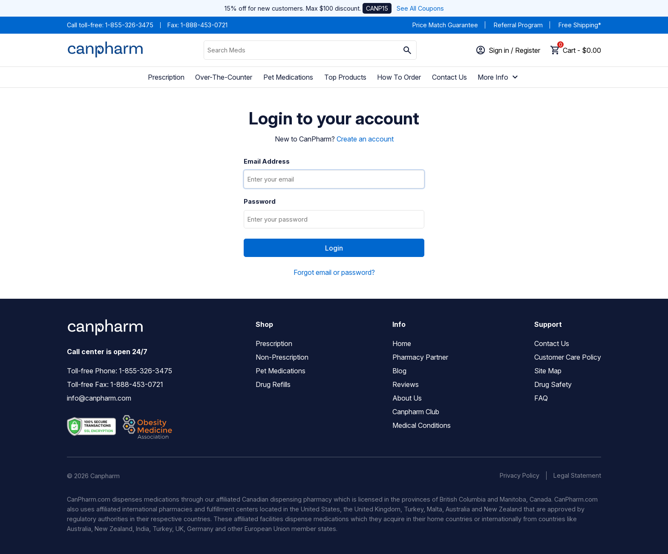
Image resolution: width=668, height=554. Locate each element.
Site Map (547, 370)
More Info (499, 77)
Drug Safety (553, 384)
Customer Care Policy (567, 357)
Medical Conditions (421, 425)
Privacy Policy (519, 475)
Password (260, 202)
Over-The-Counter (223, 77)
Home (401, 343)
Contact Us (449, 77)
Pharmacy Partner (420, 357)
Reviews (405, 384)
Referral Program (518, 25)
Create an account (365, 139)
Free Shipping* (580, 25)
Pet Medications (288, 77)
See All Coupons (420, 8)
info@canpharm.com (99, 398)
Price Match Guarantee (445, 25)
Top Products (345, 77)
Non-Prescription (282, 357)
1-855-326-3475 (129, 25)
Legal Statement (577, 475)
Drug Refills (273, 384)
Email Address (267, 161)
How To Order (399, 77)
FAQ (541, 398)
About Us (407, 398)
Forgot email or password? (334, 272)
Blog (399, 370)
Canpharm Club (415, 411)
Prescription (166, 77)
